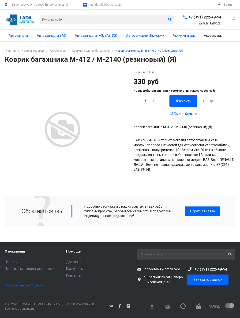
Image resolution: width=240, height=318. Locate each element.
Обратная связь (202, 211)
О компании (15, 251)
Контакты (73, 275)
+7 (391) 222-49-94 (204, 17)
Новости (11, 262)
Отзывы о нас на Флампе (24, 285)
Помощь (73, 251)
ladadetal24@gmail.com (106, 4)
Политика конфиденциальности (29, 269)
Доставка (73, 262)
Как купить (74, 269)
